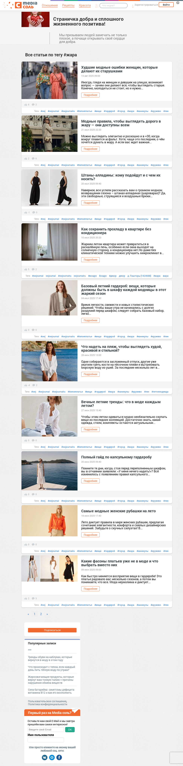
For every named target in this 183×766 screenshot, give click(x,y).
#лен (165, 111)
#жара (130, 111)
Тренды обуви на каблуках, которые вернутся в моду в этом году (50, 658)
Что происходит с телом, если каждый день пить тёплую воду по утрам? (51, 668)
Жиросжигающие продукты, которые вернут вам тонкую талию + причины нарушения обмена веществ (51, 679)
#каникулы (142, 111)
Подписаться (52, 630)
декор (122, 275)
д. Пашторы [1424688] (139, 275)
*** (29, 650)
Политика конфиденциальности (47, 704)
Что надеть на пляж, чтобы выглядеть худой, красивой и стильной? (121, 348)
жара (165, 275)
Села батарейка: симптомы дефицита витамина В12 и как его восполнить (51, 691)
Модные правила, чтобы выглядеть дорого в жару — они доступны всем (121, 123)
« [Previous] (28, 614)
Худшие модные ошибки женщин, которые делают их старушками (119, 69)
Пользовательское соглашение (47, 701)
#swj (43, 111)
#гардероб (109, 111)
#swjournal (53, 111)
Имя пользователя (41, 735)
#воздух (92, 275)
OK (70, 729)
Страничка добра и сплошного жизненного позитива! (88, 21)
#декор (113, 275)
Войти (166, 4)
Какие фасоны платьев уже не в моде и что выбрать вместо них (119, 563)
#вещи (97, 111)
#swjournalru (68, 111)
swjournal (51, 275)
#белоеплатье (84, 111)
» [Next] (47, 614)
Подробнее (90, 95)
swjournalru (80, 275)
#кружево (156, 111)
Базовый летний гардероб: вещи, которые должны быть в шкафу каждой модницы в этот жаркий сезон (123, 289)
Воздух (103, 275)
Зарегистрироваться (146, 4)
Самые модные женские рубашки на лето (118, 511)
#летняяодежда (160, 391)
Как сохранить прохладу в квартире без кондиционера (116, 231)
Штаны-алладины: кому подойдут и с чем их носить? (120, 177)
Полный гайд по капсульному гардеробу (116, 457)
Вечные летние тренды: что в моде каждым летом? (121, 403)
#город (121, 111)
